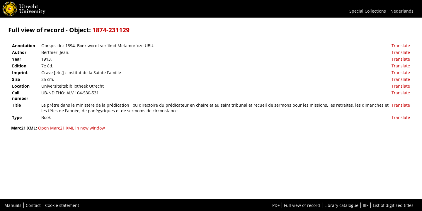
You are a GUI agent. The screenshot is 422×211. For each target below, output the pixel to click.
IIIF (365, 205)
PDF (276, 205)
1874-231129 (111, 30)
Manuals (12, 205)
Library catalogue (341, 205)
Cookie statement (62, 205)
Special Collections (367, 11)
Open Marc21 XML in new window (71, 128)
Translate (401, 45)
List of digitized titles (393, 205)
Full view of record (302, 205)
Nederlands (402, 11)
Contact (33, 205)
